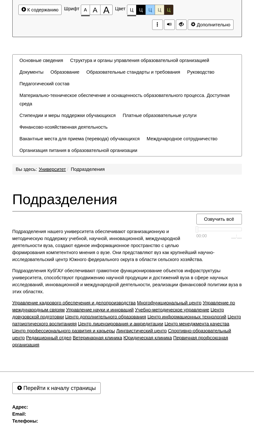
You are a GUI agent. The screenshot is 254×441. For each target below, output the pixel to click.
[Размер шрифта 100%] (85, 10)
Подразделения (88, 169)
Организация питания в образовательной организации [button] (78, 150)
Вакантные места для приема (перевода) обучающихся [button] (80, 138)
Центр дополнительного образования (105, 316)
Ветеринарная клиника (97, 337)
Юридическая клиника (148, 337)
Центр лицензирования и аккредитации (120, 323)
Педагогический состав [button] (45, 83)
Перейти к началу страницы (56, 388)
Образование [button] (65, 72)
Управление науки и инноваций (100, 309)
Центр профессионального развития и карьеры (63, 330)
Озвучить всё (219, 219)
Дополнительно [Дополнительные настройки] (210, 24)
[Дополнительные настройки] (181, 25)
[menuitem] (41, 60)
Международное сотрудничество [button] (182, 138)
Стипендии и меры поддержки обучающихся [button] (68, 115)
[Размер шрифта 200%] (106, 10)
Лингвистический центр (141, 330)
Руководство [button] (200, 72)
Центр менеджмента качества (197, 323)
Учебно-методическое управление (172, 309)
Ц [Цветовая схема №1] (131, 11)
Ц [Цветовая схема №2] (141, 9)
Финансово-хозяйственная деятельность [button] (64, 127)
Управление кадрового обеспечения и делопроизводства (74, 302)
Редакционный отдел (49, 337)
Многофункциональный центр (169, 302)
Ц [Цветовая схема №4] (159, 9)
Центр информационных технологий (187, 316)
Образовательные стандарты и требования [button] (133, 72)
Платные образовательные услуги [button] (159, 115)
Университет (52, 169)
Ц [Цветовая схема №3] (150, 9)
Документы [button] (32, 72)
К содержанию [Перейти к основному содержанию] (39, 9)
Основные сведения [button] (41, 60)
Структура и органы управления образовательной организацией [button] (139, 60)
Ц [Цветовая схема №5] (169, 9)
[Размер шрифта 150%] (95, 10)
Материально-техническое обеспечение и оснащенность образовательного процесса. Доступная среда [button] (125, 99)
